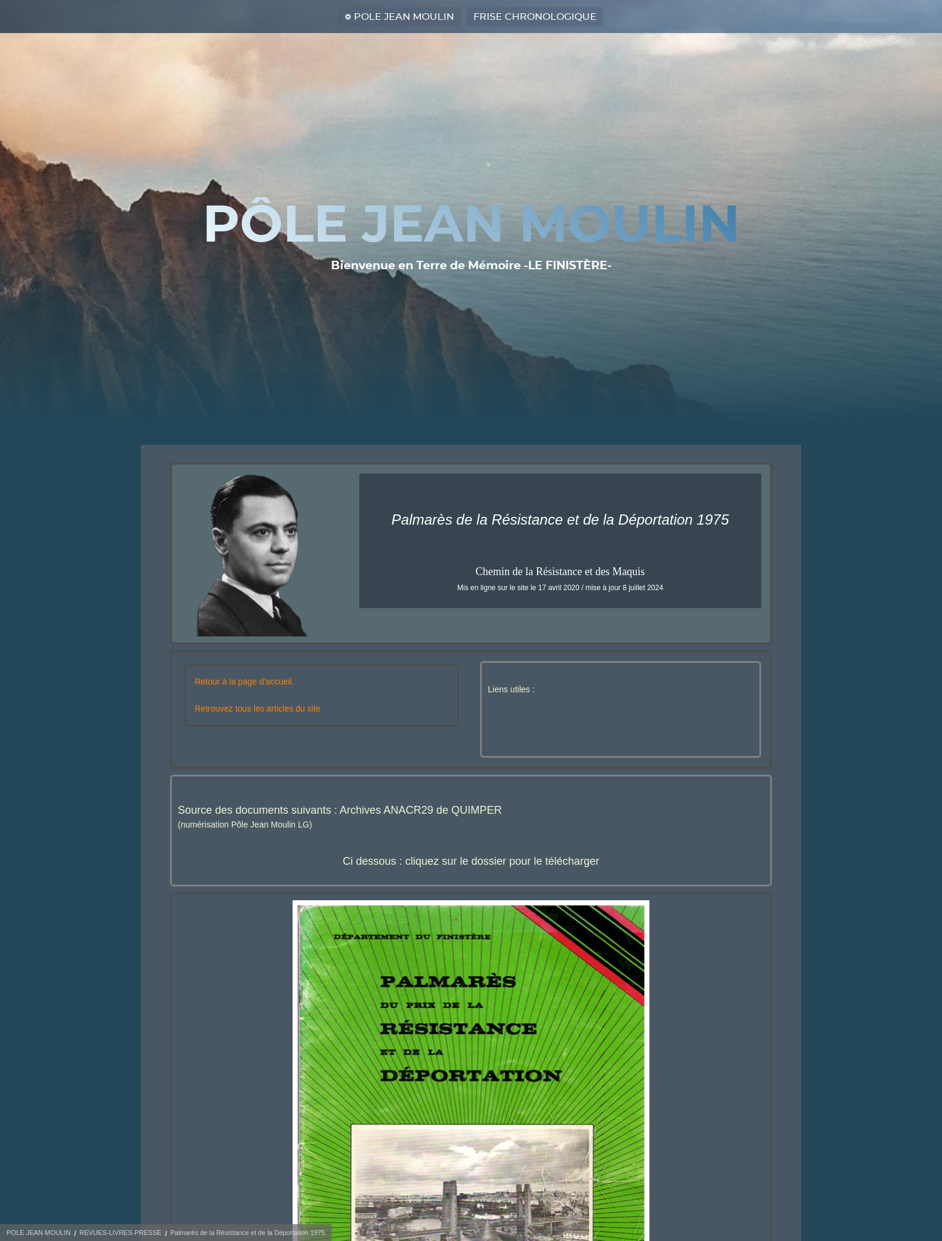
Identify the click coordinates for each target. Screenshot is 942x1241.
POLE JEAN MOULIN (404, 17)
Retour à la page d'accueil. (244, 681)
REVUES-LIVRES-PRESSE (120, 1232)
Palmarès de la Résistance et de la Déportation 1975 (247, 1232)
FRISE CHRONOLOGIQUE (535, 17)
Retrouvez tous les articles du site (257, 708)
